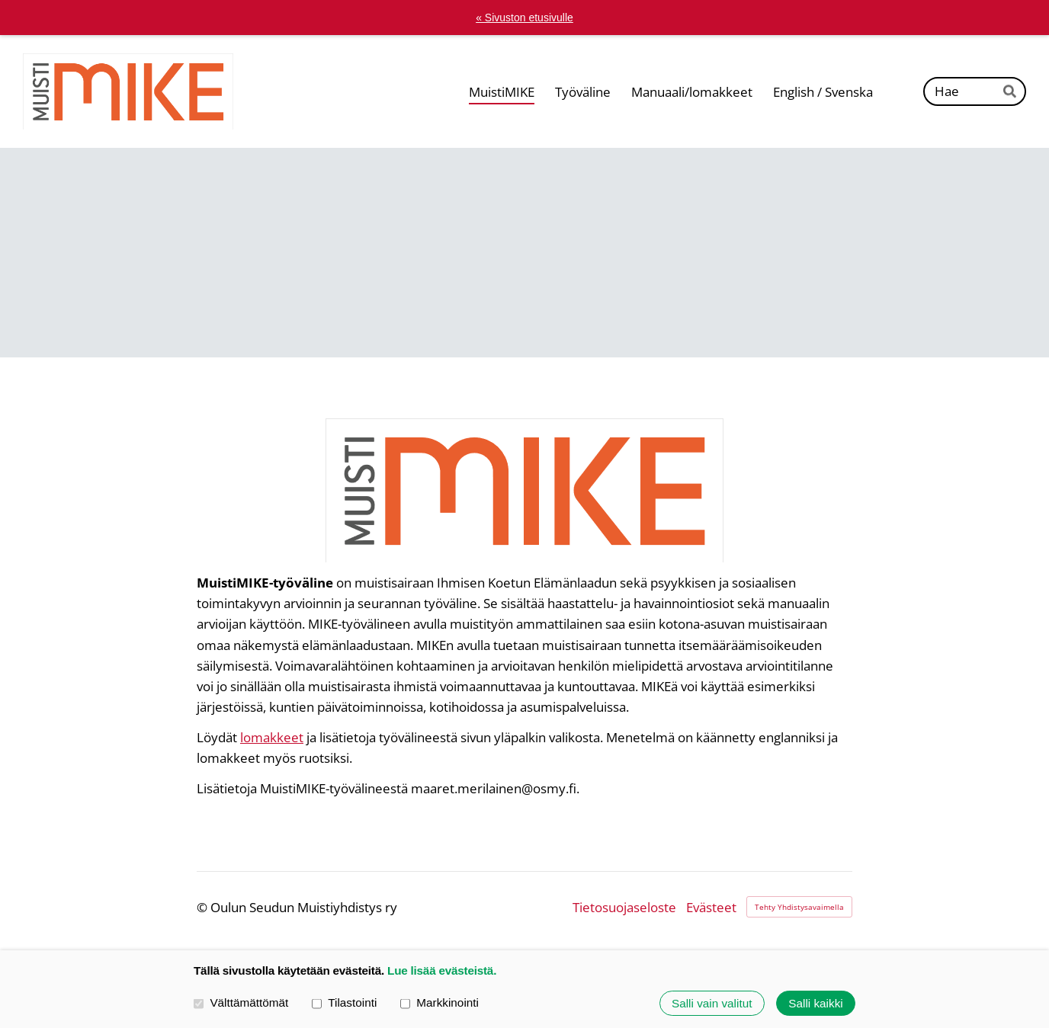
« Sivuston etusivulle (524, 17)
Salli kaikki (815, 1003)
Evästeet (711, 907)
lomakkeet (271, 737)
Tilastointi (344, 1003)
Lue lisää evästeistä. (441, 970)
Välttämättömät (241, 1003)
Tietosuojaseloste (624, 907)
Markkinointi (439, 1003)
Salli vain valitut (712, 1003)
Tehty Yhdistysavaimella (799, 907)
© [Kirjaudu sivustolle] (203, 907)
